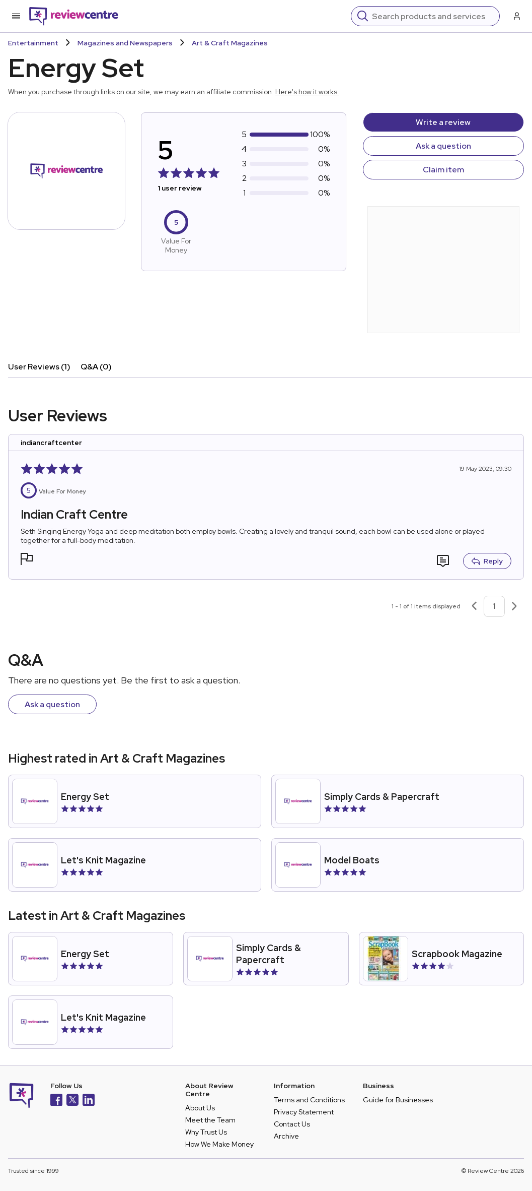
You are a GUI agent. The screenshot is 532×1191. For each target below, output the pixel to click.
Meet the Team (210, 1119)
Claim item (443, 169)
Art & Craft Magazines (230, 42)
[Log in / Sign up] (516, 16)
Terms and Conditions (309, 1099)
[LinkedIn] (89, 1101)
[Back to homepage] (73, 16)
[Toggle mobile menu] (16, 16)
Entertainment (33, 42)
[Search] (432, 16)
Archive (286, 1136)
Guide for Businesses (398, 1099)
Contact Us (292, 1124)
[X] (72, 1101)
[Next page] (514, 606)
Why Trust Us (206, 1132)
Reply (487, 561)
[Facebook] (56, 1101)
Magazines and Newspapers (125, 42)
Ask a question (443, 146)
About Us (200, 1107)
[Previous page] (474, 606)
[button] (27, 560)
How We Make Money (219, 1144)
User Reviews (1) (39, 366)
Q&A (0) (96, 366)
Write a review (443, 122)
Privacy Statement (304, 1111)
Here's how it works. (307, 91)
